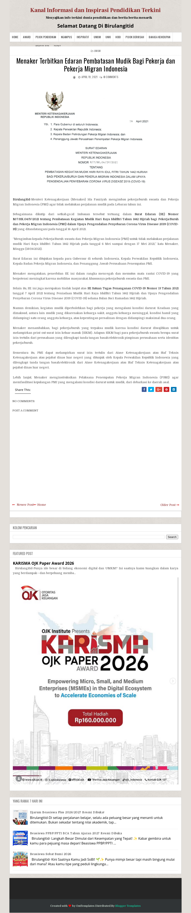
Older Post (167, 505)
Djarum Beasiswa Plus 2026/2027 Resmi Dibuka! (67, 812)
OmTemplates (85, 905)
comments (110, 77)
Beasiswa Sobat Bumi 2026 (50, 854)
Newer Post (25, 504)
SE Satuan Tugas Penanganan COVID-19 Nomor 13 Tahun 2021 (133, 288)
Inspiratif (83, 37)
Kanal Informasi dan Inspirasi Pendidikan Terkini (95, 10)
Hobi (118, 37)
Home (15, 37)
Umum (97, 37)
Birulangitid (21, 199)
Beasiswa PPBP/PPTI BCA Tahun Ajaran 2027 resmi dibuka (76, 833)
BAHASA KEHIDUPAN (159, 37)
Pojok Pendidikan (46, 37)
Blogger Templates (128, 905)
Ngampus (66, 37)
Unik (108, 37)
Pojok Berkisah (135, 37)
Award (27, 37)
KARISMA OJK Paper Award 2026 (43, 563)
